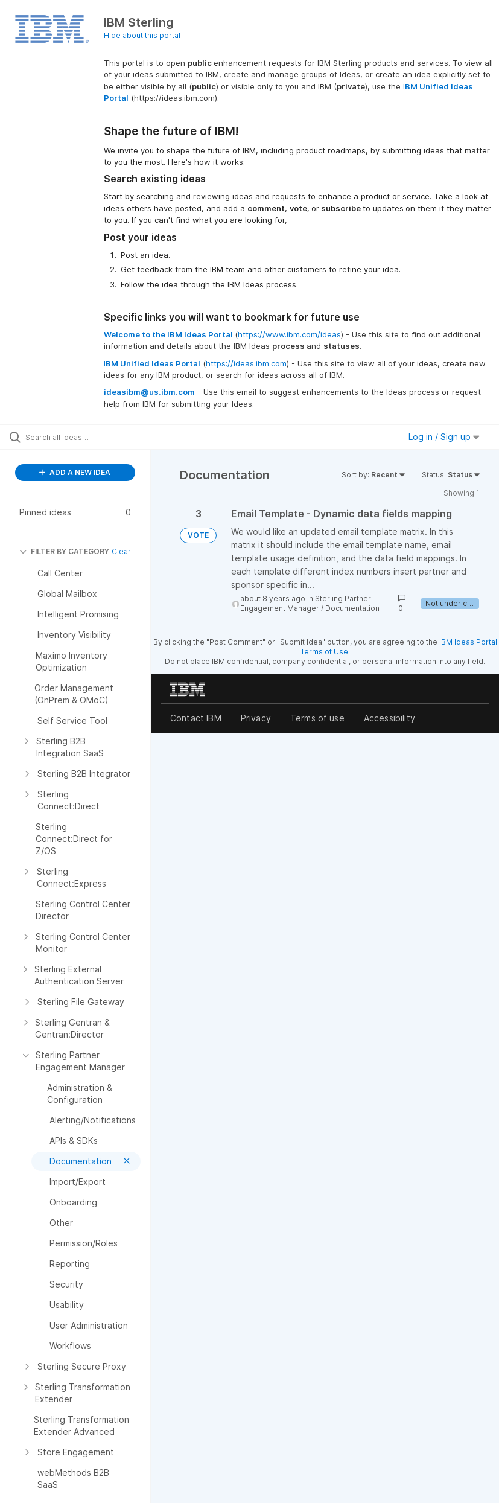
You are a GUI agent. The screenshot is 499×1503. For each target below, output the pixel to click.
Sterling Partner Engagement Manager (305, 603)
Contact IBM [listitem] (195, 718)
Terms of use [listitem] (317, 718)
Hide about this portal (142, 35)
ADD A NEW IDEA (74, 472)
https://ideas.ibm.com (246, 363)
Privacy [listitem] (256, 718)
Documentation (352, 608)
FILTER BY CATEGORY (64, 551)
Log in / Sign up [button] (444, 437)
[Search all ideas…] (81, 437)
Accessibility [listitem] (389, 718)
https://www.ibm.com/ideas (289, 334)
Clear (121, 551)
